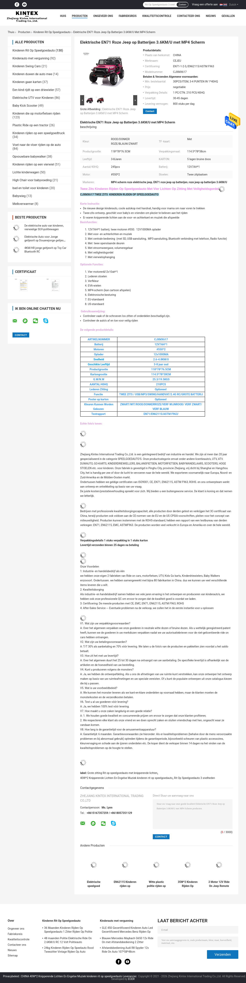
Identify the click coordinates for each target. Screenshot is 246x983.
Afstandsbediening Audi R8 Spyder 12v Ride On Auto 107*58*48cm (125, 949)
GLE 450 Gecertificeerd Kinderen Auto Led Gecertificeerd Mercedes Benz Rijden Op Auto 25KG (127, 930)
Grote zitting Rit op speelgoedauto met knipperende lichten (122, 772)
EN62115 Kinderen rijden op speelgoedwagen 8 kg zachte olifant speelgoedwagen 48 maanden (125, 884)
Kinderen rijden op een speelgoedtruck (38, 133)
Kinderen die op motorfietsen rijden (36, 113)
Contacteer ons (188, 15)
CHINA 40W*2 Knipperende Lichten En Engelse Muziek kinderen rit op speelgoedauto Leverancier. (79, 976)
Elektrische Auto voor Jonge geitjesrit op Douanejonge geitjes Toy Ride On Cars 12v (44, 240)
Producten (79, 15)
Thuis (11, 32)
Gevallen (228, 15)
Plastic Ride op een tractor (30, 125)
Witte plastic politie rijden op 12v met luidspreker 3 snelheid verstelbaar (156, 884)
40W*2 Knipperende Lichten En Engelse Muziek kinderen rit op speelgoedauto (126, 777)
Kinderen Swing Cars (26, 66)
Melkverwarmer (23, 204)
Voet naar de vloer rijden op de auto (36, 145)
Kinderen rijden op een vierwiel (33, 164)
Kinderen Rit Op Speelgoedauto (52, 32)
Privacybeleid (11, 976)
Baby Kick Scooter (24, 105)
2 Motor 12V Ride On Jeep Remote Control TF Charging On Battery (219, 884)
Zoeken (182, 4)
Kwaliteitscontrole (156, 15)
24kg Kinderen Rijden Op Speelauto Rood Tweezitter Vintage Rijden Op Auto (69, 949)
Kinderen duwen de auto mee (32, 74)
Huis (63, 15)
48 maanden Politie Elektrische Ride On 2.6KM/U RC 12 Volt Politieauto (68, 940)
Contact (149, 111)
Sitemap (13, 955)
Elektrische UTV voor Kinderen (33, 98)
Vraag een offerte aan (205, 4)
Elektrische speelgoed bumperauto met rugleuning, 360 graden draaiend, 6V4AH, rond (94, 884)
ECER (131, 979)
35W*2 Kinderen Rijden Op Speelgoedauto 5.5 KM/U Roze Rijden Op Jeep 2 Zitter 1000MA (187, 884)
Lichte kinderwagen (25, 172)
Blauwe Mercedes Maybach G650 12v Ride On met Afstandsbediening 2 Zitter (127, 940)
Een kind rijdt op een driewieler (33, 90)
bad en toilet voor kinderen (30, 188)
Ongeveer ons (103, 15)
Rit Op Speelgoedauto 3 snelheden (194, 777)
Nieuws (211, 15)
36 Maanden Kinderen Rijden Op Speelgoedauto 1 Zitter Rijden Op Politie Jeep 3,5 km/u (68, 930)
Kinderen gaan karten (27, 82)
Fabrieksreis (128, 15)
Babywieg (19, 196)
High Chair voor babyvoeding (32, 180)
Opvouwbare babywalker (29, 156)
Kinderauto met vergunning (30, 58)
